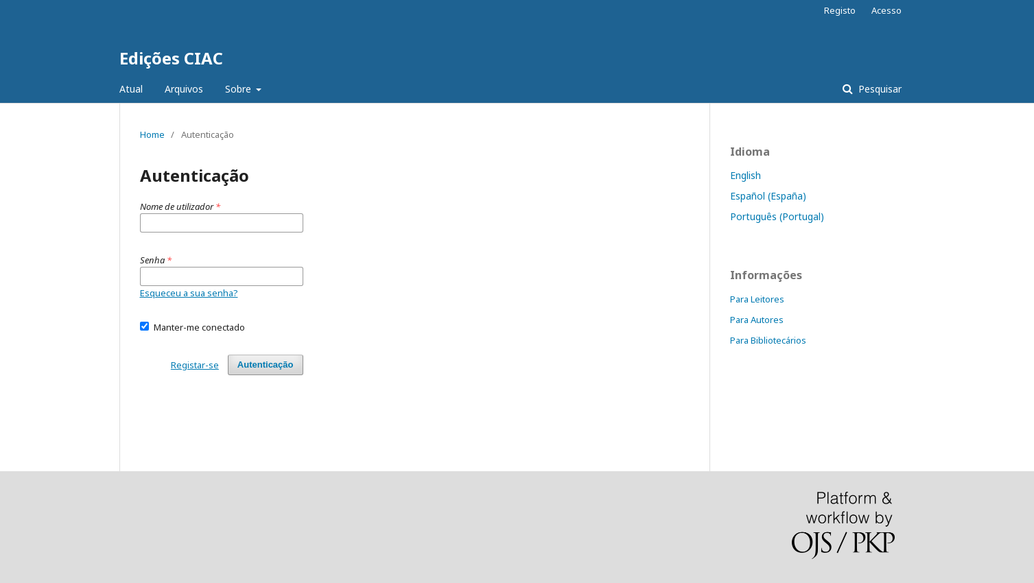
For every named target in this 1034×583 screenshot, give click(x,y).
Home (152, 134)
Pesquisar (879, 88)
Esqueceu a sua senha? (189, 293)
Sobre (239, 88)
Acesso (886, 10)
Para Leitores (757, 299)
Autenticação (265, 364)
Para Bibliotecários (768, 340)
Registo (840, 10)
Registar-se (195, 365)
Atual (131, 88)
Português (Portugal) (777, 216)
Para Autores (757, 319)
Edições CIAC (171, 58)
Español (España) (768, 195)
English (745, 175)
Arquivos (184, 88)
